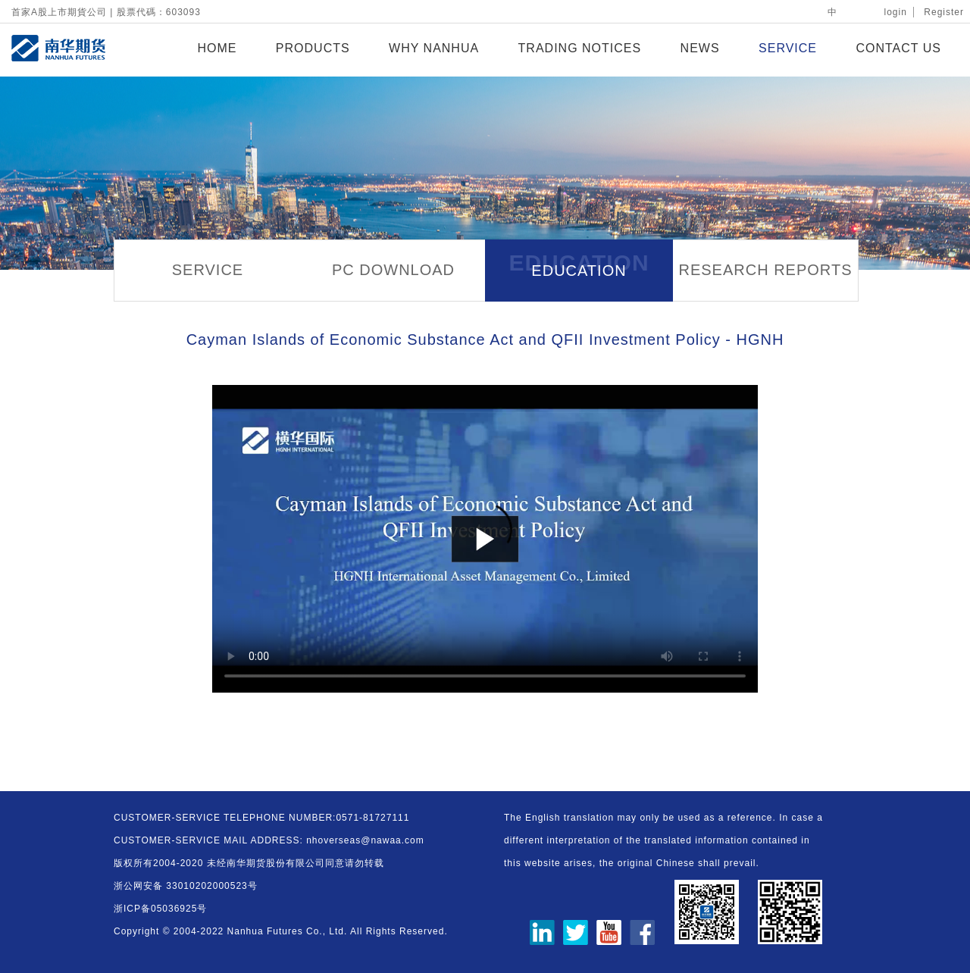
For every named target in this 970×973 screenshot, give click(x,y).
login (895, 12)
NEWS (700, 48)
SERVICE (788, 48)
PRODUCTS (313, 48)
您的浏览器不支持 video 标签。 (485, 539)
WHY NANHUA (434, 48)
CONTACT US (898, 48)
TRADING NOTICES (580, 48)
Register (944, 12)
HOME (216, 48)
